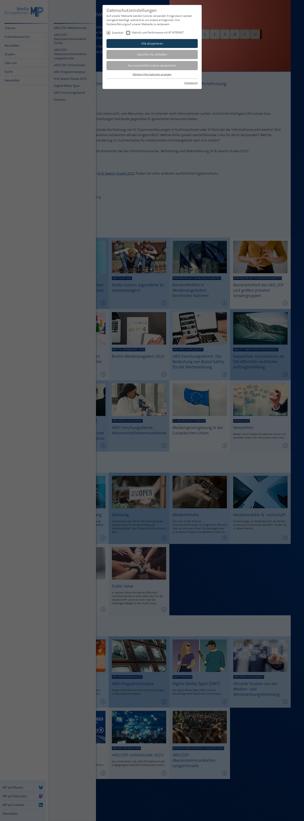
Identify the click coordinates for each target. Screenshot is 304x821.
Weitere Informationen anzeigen (152, 74)
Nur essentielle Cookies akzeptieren (152, 65)
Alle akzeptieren (152, 43)
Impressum (191, 83)
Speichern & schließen (152, 54)
